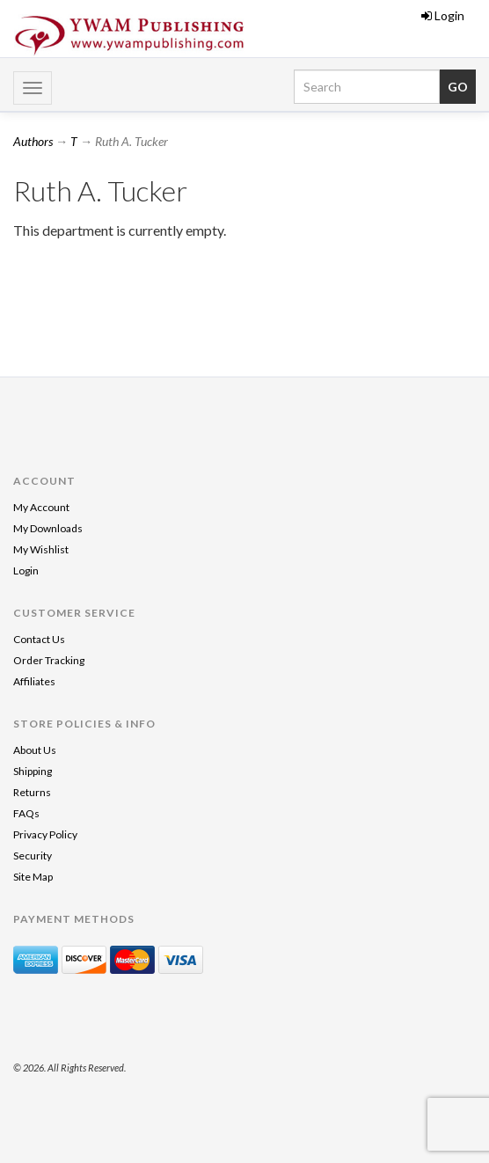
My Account (41, 507)
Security (32, 855)
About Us (34, 750)
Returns (32, 792)
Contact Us (39, 639)
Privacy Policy (45, 834)
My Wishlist (41, 549)
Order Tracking (48, 660)
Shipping (32, 771)
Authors (33, 141)
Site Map (33, 876)
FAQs (26, 813)
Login (442, 15)
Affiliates (34, 681)
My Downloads (48, 528)
